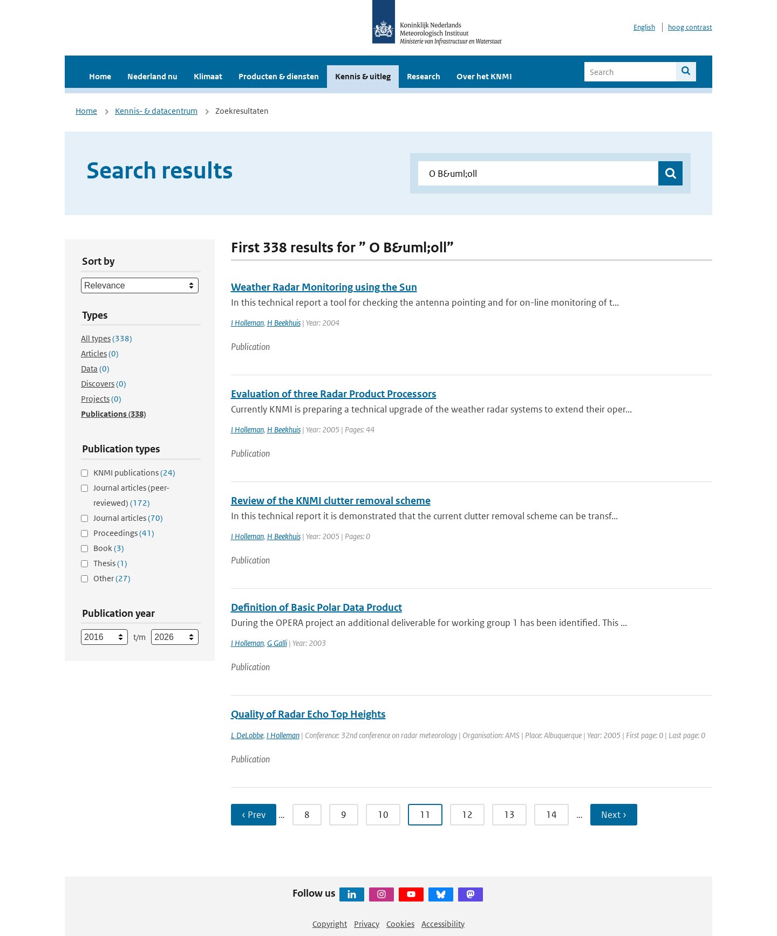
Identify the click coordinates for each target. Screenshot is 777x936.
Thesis (110, 563)
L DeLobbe (247, 735)
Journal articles (128, 518)
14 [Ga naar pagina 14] (551, 815)
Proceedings (123, 533)
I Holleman (247, 323)
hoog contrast (690, 27)
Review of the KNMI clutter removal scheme (331, 500)
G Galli (277, 643)
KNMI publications (134, 472)
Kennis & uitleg (363, 76)
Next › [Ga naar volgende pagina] (613, 815)
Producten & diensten (278, 76)
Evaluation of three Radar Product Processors (334, 394)
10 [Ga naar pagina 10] (383, 815)
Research (423, 76)
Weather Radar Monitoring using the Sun (324, 287)
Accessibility (443, 924)
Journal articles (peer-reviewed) (131, 495)
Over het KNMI (484, 76)
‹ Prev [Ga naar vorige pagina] (253, 815)
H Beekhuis (284, 323)
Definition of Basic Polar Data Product (316, 607)
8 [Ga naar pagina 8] (307, 815)
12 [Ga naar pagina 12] (467, 815)
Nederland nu (152, 76)
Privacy (366, 924)
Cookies (400, 924)
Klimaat (208, 76)
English (644, 27)
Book (108, 548)
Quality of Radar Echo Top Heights (308, 714)
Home (100, 76)
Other (112, 578)
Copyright (329, 924)
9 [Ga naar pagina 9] (343, 815)
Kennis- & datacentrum (156, 111)
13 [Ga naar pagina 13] (509, 815)
